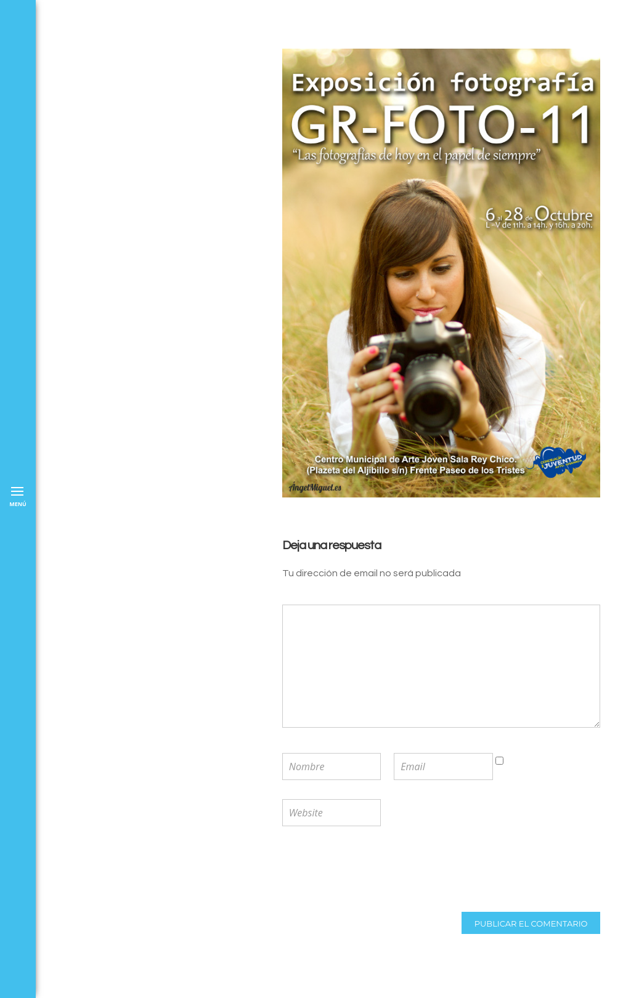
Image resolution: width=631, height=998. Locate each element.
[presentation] (363, 871)
